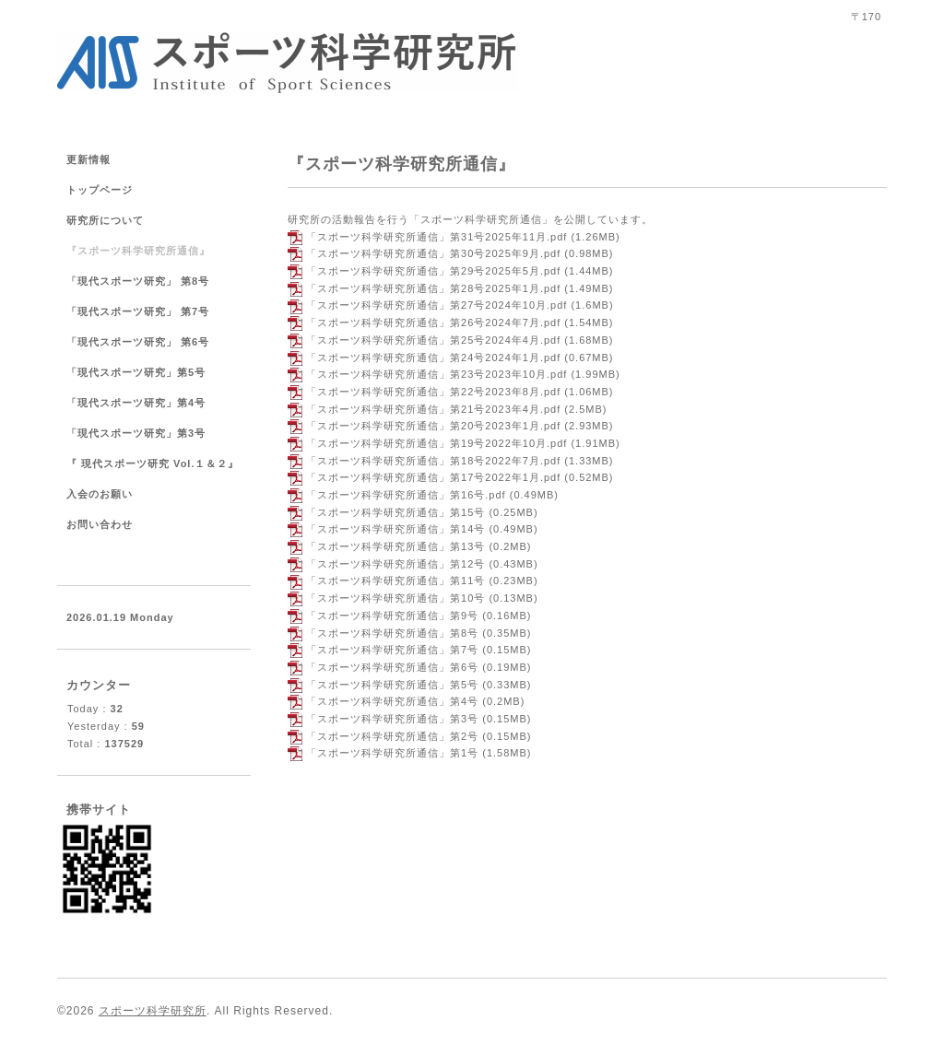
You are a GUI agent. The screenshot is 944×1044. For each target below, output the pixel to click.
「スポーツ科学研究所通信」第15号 (395, 512)
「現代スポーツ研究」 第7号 (143, 311)
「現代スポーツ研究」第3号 (136, 433)
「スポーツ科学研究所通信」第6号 (392, 667)
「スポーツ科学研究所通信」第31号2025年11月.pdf (436, 236)
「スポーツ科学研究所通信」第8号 (392, 633)
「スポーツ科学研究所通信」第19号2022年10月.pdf (436, 443)
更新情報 (88, 159)
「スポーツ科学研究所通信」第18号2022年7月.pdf (433, 460)
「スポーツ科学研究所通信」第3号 (392, 718)
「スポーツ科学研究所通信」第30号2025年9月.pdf (433, 253)
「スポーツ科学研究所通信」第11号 (395, 580)
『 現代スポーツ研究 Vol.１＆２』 (152, 463)
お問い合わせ (99, 524)
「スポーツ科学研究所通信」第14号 (395, 528)
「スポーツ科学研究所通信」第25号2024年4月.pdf (433, 340)
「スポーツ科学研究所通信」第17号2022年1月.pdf (433, 477)
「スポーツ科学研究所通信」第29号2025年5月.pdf (433, 270)
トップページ (99, 189)
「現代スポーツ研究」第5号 (136, 372)
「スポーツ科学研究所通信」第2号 (392, 736)
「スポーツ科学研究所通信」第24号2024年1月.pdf (433, 357)
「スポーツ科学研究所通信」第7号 (392, 649)
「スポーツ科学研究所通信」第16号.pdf (406, 494)
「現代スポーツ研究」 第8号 (137, 281)
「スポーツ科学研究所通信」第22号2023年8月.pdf (433, 391)
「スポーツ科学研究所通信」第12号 (395, 563)
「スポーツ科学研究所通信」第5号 (392, 684)
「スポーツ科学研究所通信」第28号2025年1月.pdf (433, 288)
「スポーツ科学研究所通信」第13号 (395, 546)
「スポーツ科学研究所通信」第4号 (392, 701)
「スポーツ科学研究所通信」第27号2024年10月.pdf (436, 305)
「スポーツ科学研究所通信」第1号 (392, 752)
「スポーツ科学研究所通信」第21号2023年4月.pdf (433, 409)
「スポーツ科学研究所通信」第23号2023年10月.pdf (436, 374)
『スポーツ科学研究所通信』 (138, 250)
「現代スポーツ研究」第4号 (136, 402)
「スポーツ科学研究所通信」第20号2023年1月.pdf (433, 425)
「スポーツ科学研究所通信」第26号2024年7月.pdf (433, 322)
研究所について (105, 220)
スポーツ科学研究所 (152, 1010)
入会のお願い (99, 493)
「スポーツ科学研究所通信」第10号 (395, 598)
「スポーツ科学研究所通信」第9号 (392, 615)
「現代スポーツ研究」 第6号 (137, 341)
